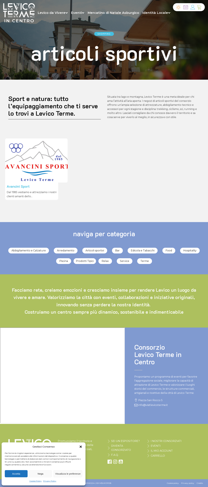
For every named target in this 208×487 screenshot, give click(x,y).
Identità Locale (156, 13)
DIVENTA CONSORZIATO (121, 447)
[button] (80, 446)
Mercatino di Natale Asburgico (113, 13)
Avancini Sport (18, 186)
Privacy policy (187, 483)
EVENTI (156, 445)
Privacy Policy (49, 481)
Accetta (16, 473)
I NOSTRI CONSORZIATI (166, 441)
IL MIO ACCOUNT (162, 450)
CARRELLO (158, 455)
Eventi (77, 13)
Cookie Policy (35, 481)
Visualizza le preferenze (68, 473)
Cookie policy (173, 483)
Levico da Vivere (53, 13)
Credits (200, 483)
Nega (40, 473)
